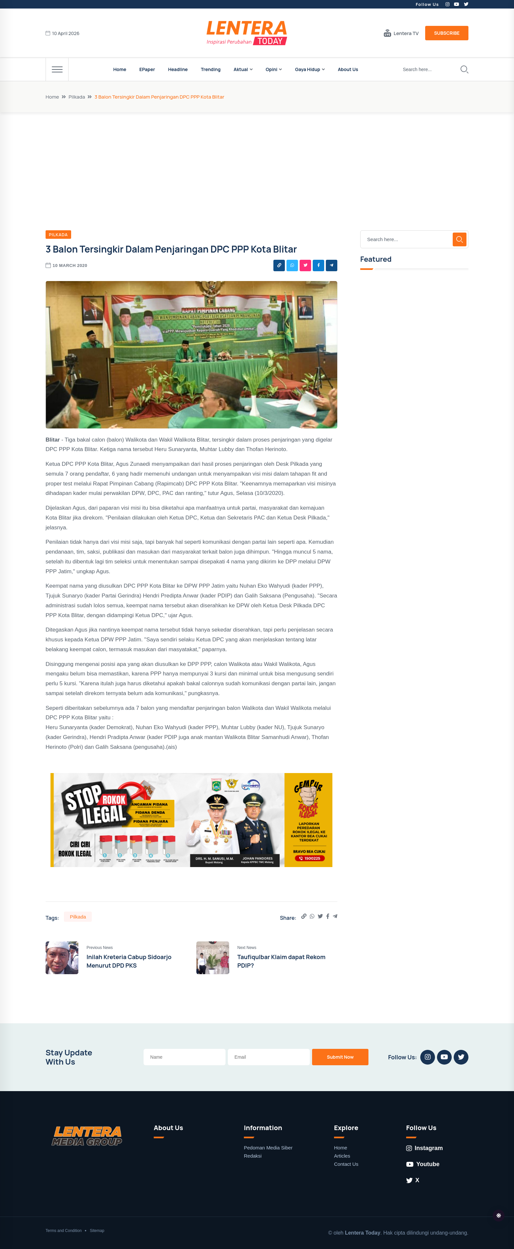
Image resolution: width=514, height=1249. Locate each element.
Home (119, 69)
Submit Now (340, 1057)
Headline (178, 69)
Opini (272, 69)
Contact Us (346, 1164)
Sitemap (97, 1230)
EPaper (147, 69)
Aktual (241, 69)
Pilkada (77, 96)
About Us (348, 69)
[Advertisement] (257, 161)
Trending (211, 69)
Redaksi (253, 1156)
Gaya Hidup (307, 69)
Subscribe (447, 33)
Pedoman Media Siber (268, 1147)
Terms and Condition (64, 1230)
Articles (342, 1156)
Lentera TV (401, 33)
